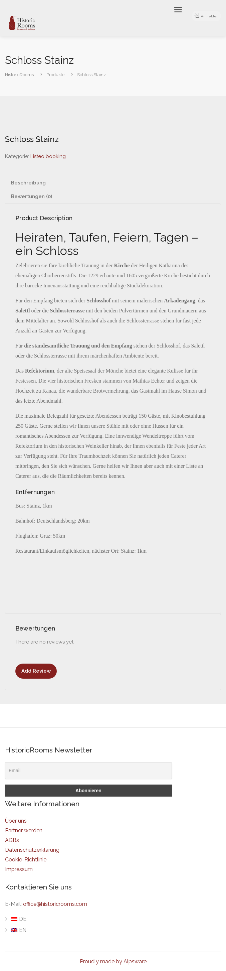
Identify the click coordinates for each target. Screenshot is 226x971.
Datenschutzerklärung (32, 850)
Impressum (19, 869)
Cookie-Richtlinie (25, 859)
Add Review (36, 671)
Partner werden (23, 830)
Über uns (16, 821)
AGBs (12, 840)
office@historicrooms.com (55, 904)
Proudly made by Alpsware (113, 961)
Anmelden (203, 16)
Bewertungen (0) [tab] (31, 196)
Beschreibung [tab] (28, 183)
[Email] (88, 770)
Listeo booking (48, 156)
